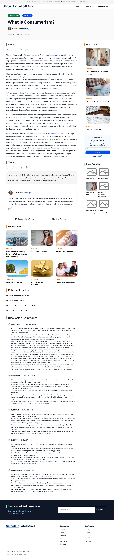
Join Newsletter (104, 7)
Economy (10, 249)
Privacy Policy (9, 554)
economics (55, 55)
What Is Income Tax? (94, 129)
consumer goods (54, 134)
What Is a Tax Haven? (14, 282)
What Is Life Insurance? (65, 252)
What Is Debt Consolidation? (97, 102)
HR (61, 538)
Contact (87, 533)
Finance (59, 249)
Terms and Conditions (20, 554)
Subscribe (98, 152)
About (87, 530)
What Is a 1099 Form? (39, 252)
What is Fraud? (103, 178)
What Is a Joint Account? (65, 282)
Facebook (88, 541)
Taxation (34, 249)
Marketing (63, 535)
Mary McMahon (20, 28)
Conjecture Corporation (25, 551)
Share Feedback (59, 219)
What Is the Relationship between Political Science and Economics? (16, 254)
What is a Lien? (90, 178)
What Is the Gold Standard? (37, 283)
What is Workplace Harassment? (102, 194)
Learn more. (84, 1)
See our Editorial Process (24, 219)
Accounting (63, 541)
